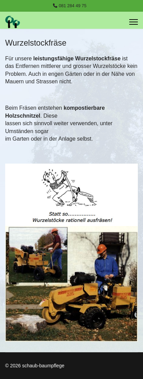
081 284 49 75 (73, 5)
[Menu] (133, 22)
